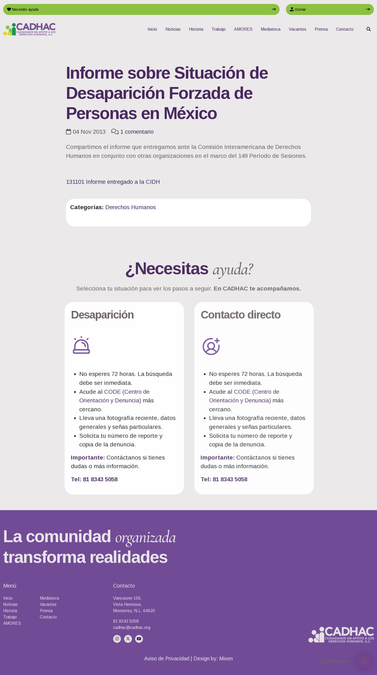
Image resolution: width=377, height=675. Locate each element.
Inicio (152, 30)
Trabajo (219, 30)
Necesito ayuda (24, 9)
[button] (364, 661)
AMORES (243, 30)
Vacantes (297, 30)
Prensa (321, 30)
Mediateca (270, 30)
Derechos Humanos (131, 207)
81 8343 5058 (126, 642)
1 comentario (137, 131)
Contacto (344, 30)
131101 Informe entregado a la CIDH (114, 182)
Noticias (173, 30)
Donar (298, 9)
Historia (196, 30)
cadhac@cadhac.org (132, 648)
